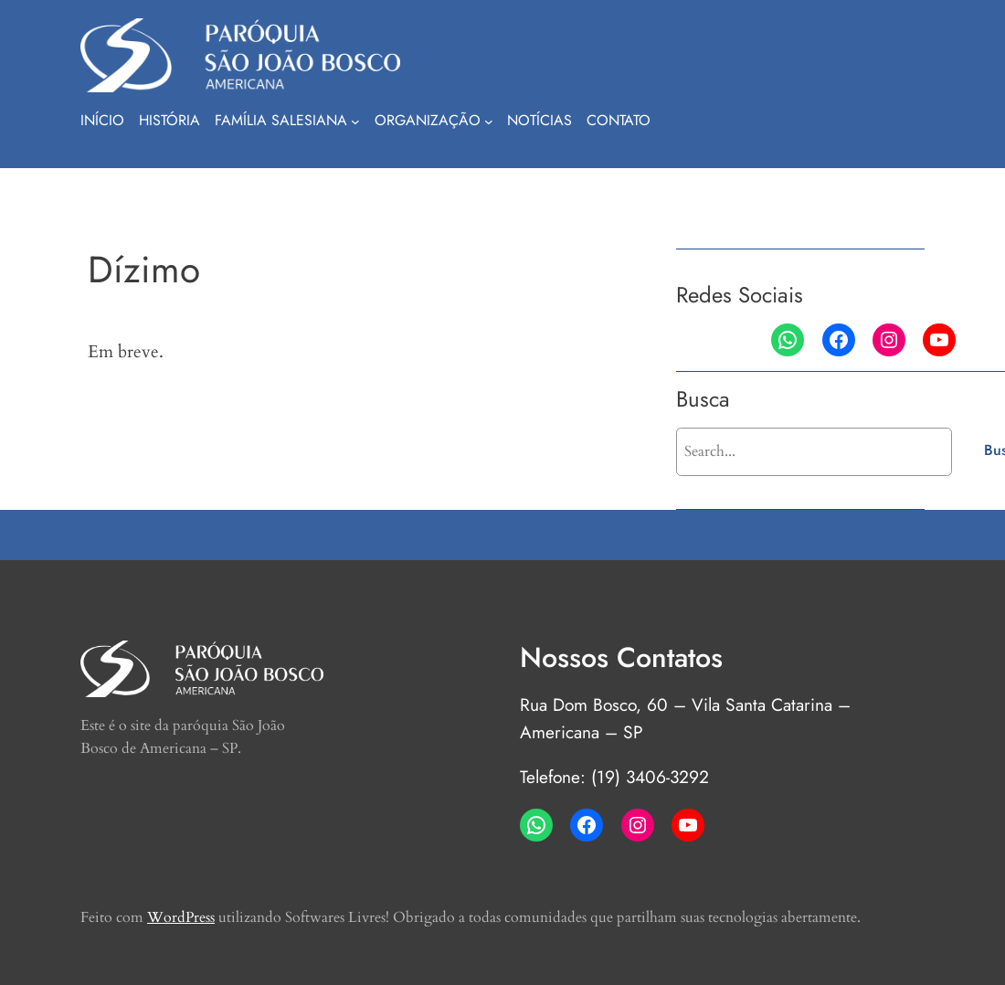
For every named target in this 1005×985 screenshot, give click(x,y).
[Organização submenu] (488, 121)
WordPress (181, 917)
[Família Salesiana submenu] (355, 121)
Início (102, 120)
